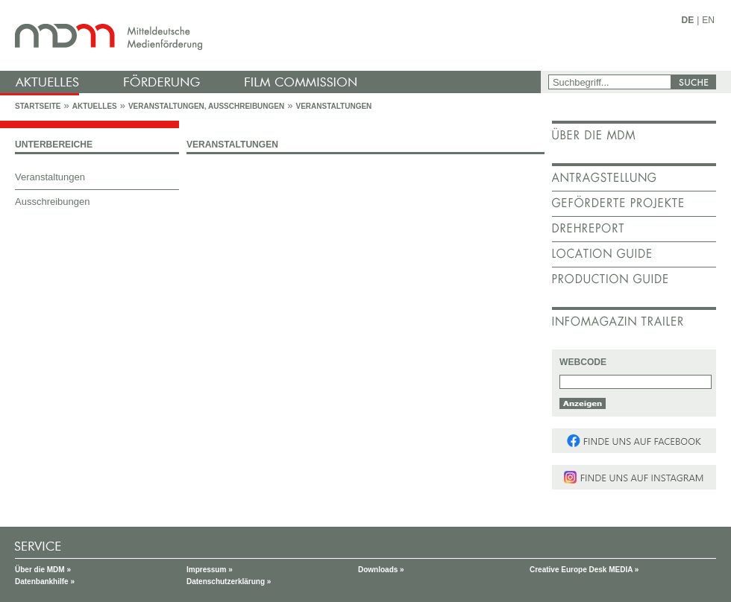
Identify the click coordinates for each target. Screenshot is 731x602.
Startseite (37, 106)
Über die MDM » (43, 569)
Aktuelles (94, 106)
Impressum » (209, 569)
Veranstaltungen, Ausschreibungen (206, 106)
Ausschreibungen (52, 201)
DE (688, 20)
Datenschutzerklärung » (228, 581)
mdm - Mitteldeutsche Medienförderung (272, 35)
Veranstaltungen (333, 106)
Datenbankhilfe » (45, 581)
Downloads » (381, 569)
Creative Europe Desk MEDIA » (584, 569)
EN (708, 20)
